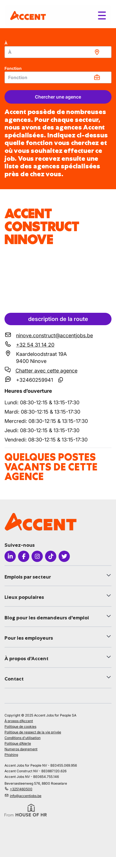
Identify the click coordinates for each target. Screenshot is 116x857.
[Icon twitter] (64, 556)
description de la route (58, 319)
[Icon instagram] (37, 556)
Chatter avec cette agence (46, 371)
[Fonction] (58, 77)
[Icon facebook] (23, 556)
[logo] (28, 15)
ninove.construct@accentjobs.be (54, 335)
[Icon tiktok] (50, 556)
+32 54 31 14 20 (35, 345)
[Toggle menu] (102, 15)
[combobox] (58, 52)
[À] (58, 52)
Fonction (13, 68)
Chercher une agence (58, 97)
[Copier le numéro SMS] (60, 379)
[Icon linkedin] (10, 556)
